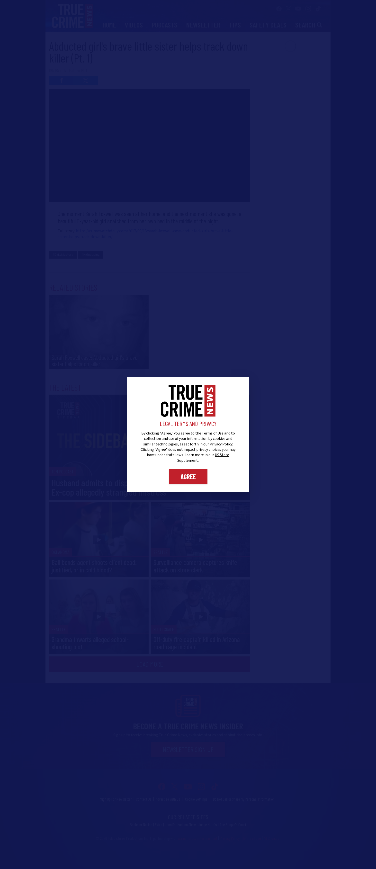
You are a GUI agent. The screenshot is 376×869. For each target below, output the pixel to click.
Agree (188, 476)
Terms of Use (213, 433)
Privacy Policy (221, 444)
